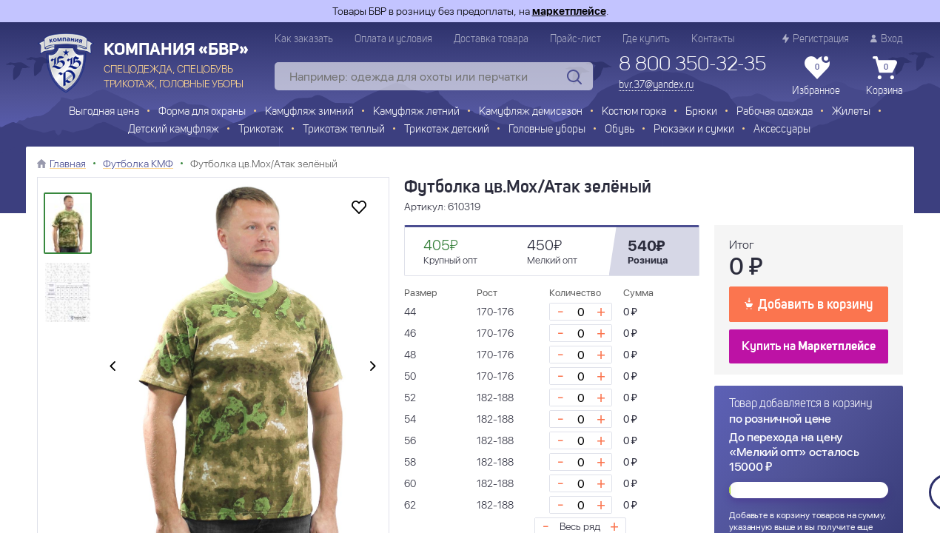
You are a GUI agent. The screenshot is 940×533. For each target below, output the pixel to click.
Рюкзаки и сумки (694, 129)
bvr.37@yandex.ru (656, 85)
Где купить (646, 39)
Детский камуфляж (173, 129)
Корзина (884, 76)
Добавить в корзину (809, 303)
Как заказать (304, 39)
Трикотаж (260, 129)
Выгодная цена (104, 112)
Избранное (816, 76)
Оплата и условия (393, 39)
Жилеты (851, 112)
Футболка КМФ (138, 164)
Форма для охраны (202, 112)
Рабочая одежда (774, 112)
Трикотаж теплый (344, 129)
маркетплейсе (569, 11)
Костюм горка (634, 112)
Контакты (712, 39)
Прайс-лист (575, 39)
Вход (886, 38)
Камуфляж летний (416, 112)
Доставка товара (491, 39)
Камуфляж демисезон (531, 112)
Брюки (701, 112)
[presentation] (112, 367)
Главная (68, 164)
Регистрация (815, 38)
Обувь (619, 129)
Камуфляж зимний (309, 112)
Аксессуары (781, 129)
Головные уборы (546, 129)
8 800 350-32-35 (692, 65)
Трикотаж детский (446, 129)
